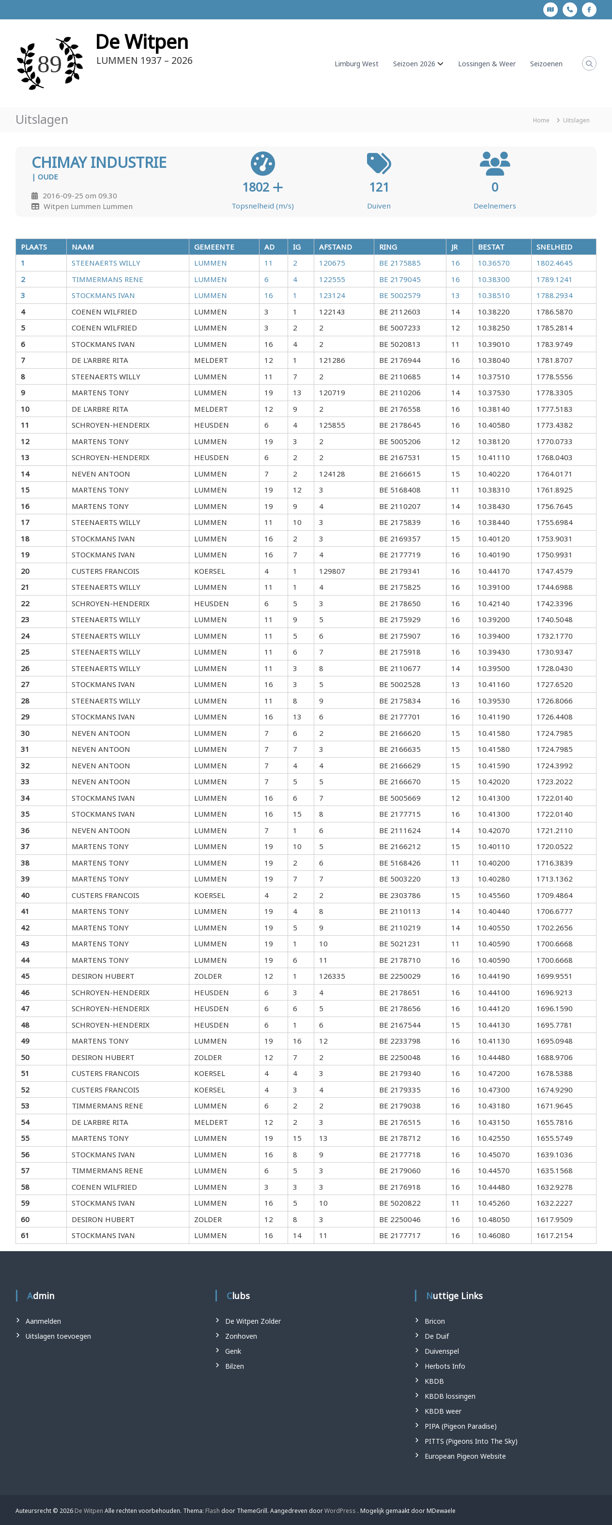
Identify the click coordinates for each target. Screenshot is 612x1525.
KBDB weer (443, 1411)
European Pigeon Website (465, 1456)
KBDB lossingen (450, 1396)
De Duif (437, 1336)
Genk (233, 1351)
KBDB (434, 1381)
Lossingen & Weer (487, 63)
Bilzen (234, 1366)
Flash (212, 1511)
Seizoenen (546, 63)
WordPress (340, 1511)
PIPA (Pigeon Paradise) (461, 1426)
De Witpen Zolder (253, 1321)
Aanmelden (43, 1321)
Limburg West (357, 63)
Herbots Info (445, 1366)
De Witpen (141, 41)
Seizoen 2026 (414, 63)
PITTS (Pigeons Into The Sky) (471, 1441)
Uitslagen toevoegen (58, 1336)
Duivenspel (442, 1351)
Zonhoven (241, 1336)
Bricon (435, 1321)
